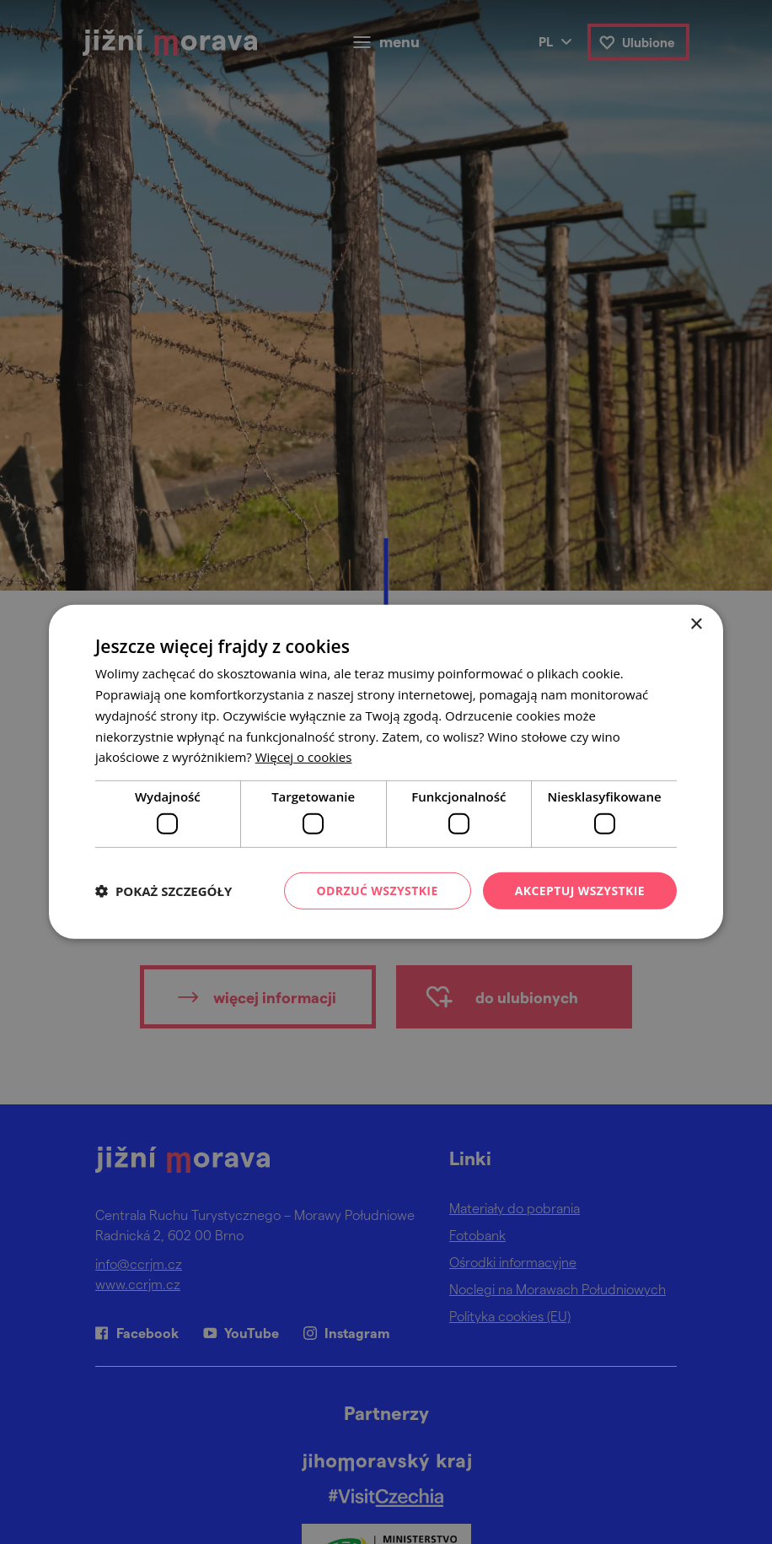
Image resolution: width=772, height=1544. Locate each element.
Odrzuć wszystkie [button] (377, 890)
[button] (163, 891)
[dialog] (386, 772)
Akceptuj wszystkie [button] (580, 890)
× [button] (695, 624)
